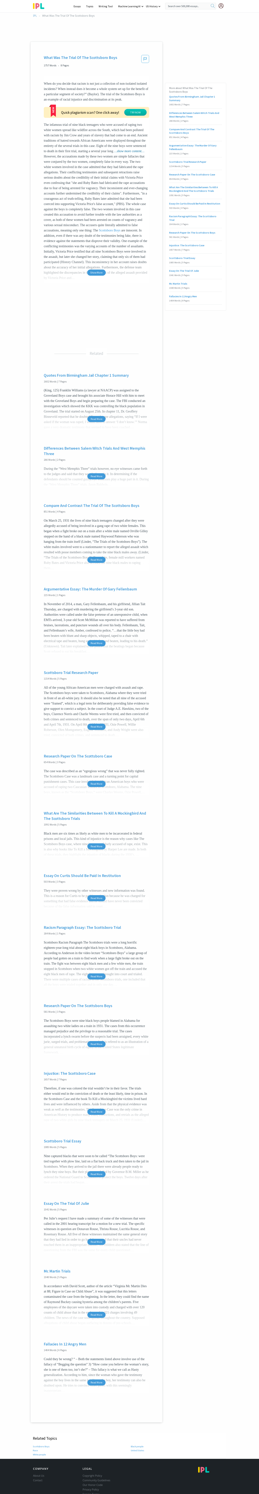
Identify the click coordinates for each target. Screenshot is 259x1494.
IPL (35, 15)
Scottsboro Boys (109, 210)
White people (39, 1434)
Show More (96, 252)
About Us (38, 1456)
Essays (78, 6)
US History (152, 6)
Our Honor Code (93, 1465)
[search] (212, 6)
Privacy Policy (91, 1469)
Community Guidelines (96, 1460)
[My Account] (222, 5)
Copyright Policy (92, 1456)
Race (35, 1430)
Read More (96, 399)
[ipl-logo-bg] (40, 5)
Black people (137, 1426)
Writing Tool (106, 6)
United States (137, 1430)
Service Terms (91, 1474)
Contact (37, 1460)
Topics (91, 6)
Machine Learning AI (130, 6)
